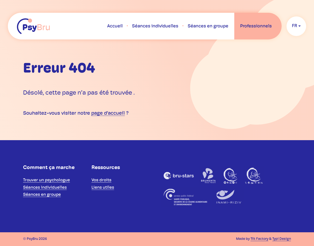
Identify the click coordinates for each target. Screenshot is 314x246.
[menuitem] (115, 26)
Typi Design (281, 239)
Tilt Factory (259, 239)
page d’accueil (108, 113)
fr (294, 26)
